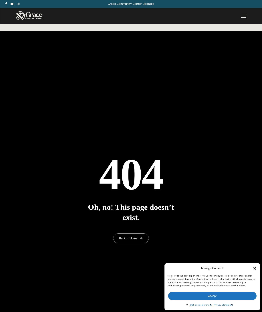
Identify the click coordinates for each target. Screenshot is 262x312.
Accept (212, 295)
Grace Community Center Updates (131, 4)
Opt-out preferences (201, 304)
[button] (255, 268)
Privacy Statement (223, 304)
